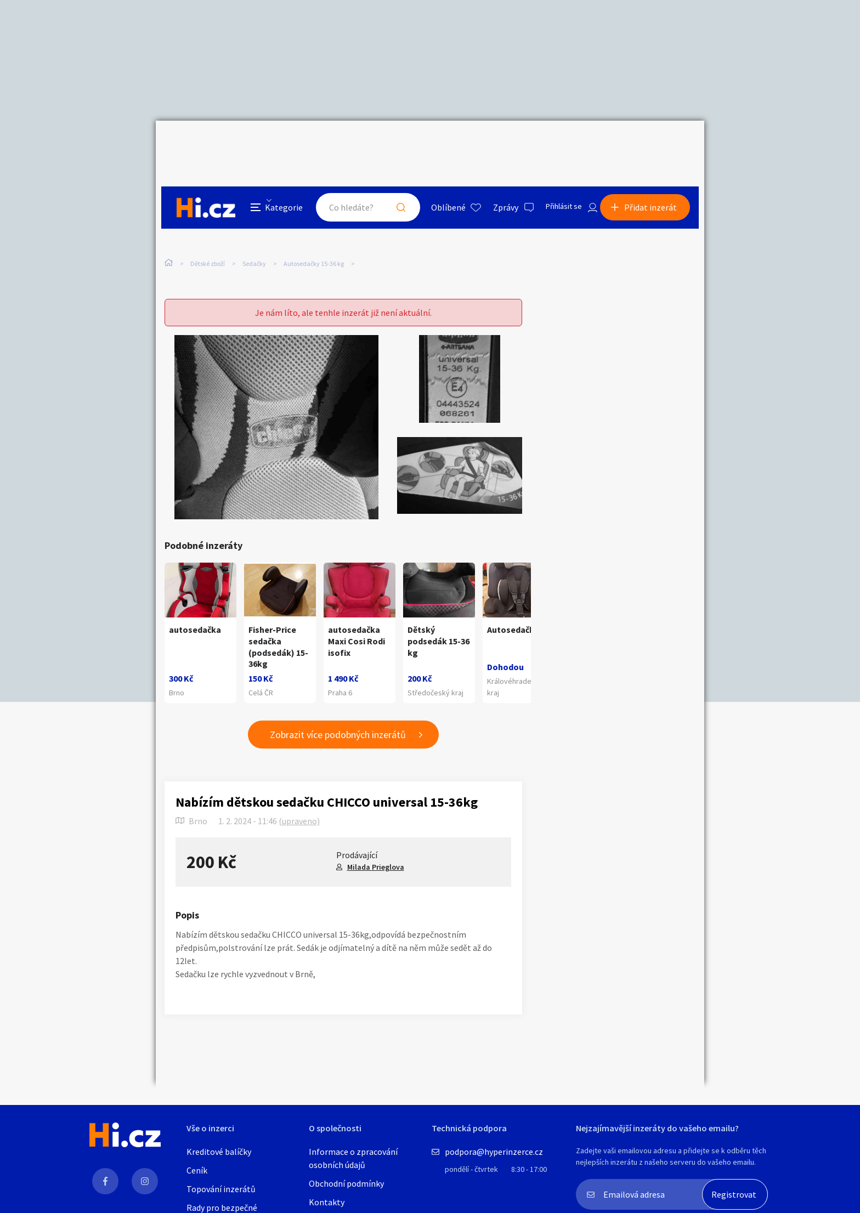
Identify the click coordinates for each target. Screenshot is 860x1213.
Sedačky (254, 224)
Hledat (390, 145)
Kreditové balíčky (218, 1151)
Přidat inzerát (656, 144)
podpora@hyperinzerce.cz (494, 1151)
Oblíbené (438, 144)
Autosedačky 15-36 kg (314, 224)
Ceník (196, 1170)
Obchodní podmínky (346, 1183)
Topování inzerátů (221, 1188)
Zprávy (495, 144)
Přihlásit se (556, 144)
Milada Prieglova (375, 847)
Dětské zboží (207, 224)
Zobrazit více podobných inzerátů (338, 714)
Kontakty (326, 1202)
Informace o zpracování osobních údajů (353, 1158)
